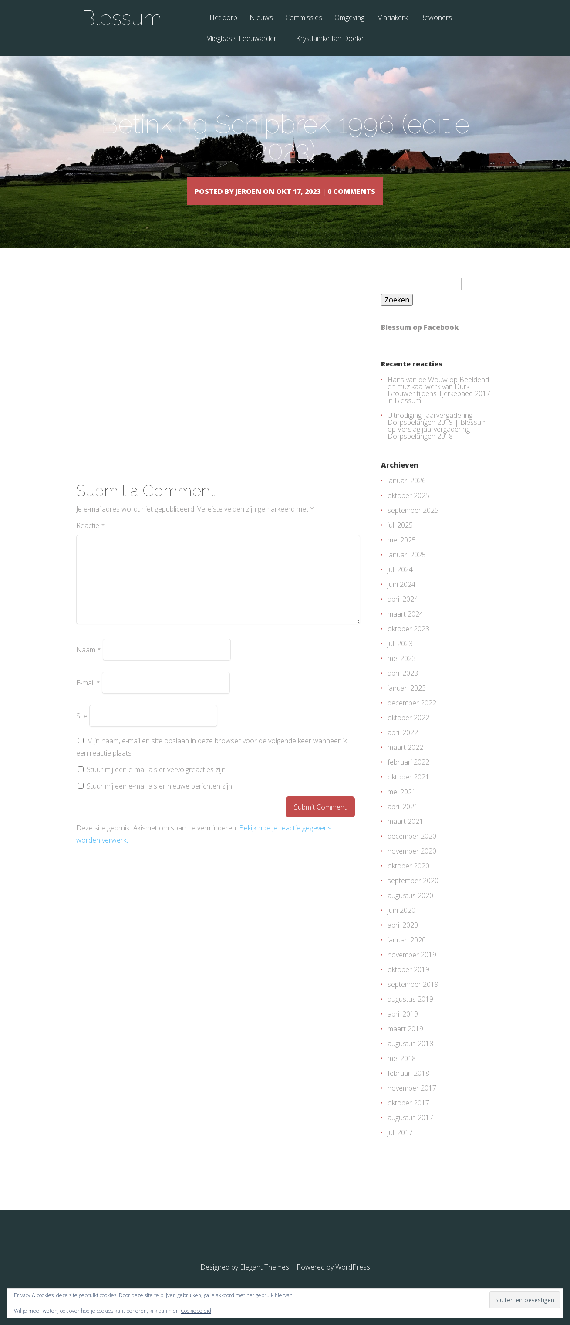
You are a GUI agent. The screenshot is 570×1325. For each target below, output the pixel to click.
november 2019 (412, 967)
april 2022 (403, 745)
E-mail (88, 695)
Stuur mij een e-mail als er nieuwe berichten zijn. (160, 798)
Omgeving (349, 18)
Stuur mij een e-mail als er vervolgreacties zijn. (157, 782)
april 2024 (403, 612)
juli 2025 (400, 537)
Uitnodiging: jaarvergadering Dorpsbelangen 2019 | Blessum (437, 431)
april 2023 (403, 686)
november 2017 (412, 1100)
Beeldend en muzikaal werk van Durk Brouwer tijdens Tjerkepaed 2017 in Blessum (439, 402)
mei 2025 (402, 552)
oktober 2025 (408, 508)
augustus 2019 (410, 1012)
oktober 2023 (408, 641)
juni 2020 (401, 923)
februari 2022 (408, 774)
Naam (88, 662)
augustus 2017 (410, 1130)
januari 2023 (407, 700)
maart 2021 (405, 834)
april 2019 (403, 1026)
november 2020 (412, 863)
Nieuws (261, 18)
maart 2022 (405, 760)
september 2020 (413, 893)
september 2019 (413, 997)
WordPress (352, 1279)
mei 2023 (402, 671)
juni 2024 (401, 597)
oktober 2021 (408, 789)
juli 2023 (400, 656)
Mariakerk (392, 18)
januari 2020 (407, 952)
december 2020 (412, 849)
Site (82, 728)
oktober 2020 (408, 878)
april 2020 (403, 937)
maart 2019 (405, 1041)
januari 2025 (407, 567)
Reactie (90, 538)
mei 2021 (402, 804)
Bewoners (436, 18)
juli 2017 (400, 1145)
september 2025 (413, 523)
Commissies (303, 18)
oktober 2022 (408, 730)
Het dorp (223, 18)
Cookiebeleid (196, 1311)
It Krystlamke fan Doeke (327, 39)
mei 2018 (402, 1071)
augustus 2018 (410, 1056)
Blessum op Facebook (420, 340)
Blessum (121, 17)
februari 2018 (408, 1086)
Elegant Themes (264, 1279)
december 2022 (412, 715)
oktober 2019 (408, 982)
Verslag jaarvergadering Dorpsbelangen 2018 (429, 445)
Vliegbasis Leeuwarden (242, 39)
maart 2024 (405, 626)
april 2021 (403, 819)
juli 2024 (400, 582)
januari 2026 (407, 493)
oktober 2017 (408, 1115)
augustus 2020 (410, 908)
